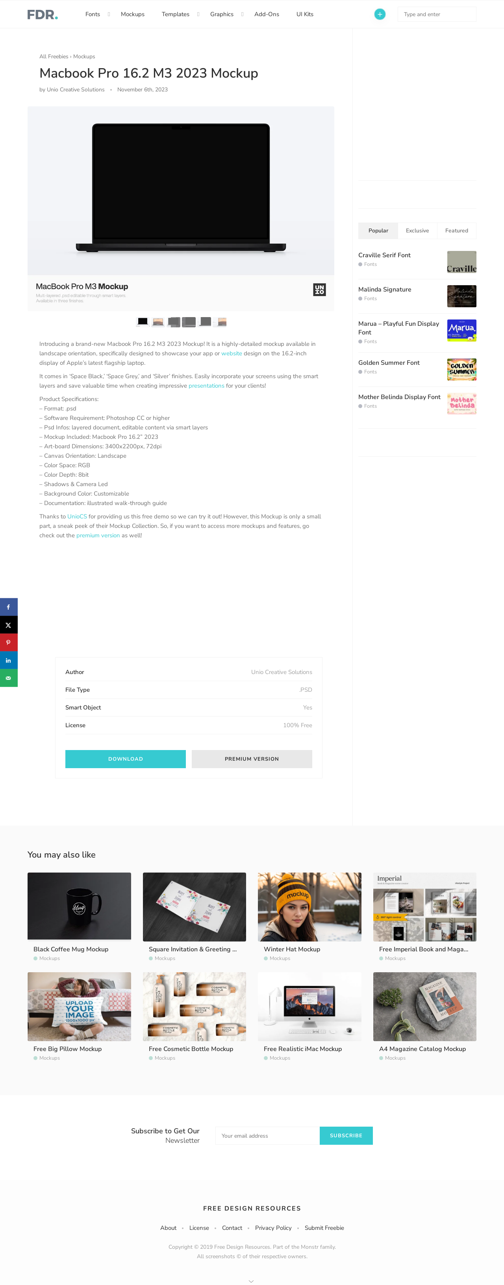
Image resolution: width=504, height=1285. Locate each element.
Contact (232, 1228)
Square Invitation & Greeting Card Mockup (209, 949)
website (231, 353)
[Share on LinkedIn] (9, 660)
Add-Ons (266, 14)
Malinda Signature (384, 289)
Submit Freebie (324, 1228)
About (168, 1228)
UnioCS (77, 516)
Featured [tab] (456, 230)
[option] (181, 208)
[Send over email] (9, 678)
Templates (175, 14)
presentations (206, 386)
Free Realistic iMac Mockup (303, 1049)
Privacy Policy (273, 1228)
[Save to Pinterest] (9, 643)
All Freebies (54, 56)
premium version (98, 535)
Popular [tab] (378, 230)
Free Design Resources (252, 1208)
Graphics (221, 14)
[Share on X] (9, 625)
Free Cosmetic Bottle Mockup (191, 1049)
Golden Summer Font (389, 362)
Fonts (92, 14)
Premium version (252, 759)
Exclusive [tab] (417, 230)
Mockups (133, 14)
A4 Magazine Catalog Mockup (422, 1049)
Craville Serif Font (384, 255)
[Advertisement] (98, 605)
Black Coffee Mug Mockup (70, 949)
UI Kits (304, 14)
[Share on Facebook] (9, 607)
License (199, 1228)
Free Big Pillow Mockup (67, 1049)
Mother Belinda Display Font (399, 397)
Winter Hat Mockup (292, 949)
